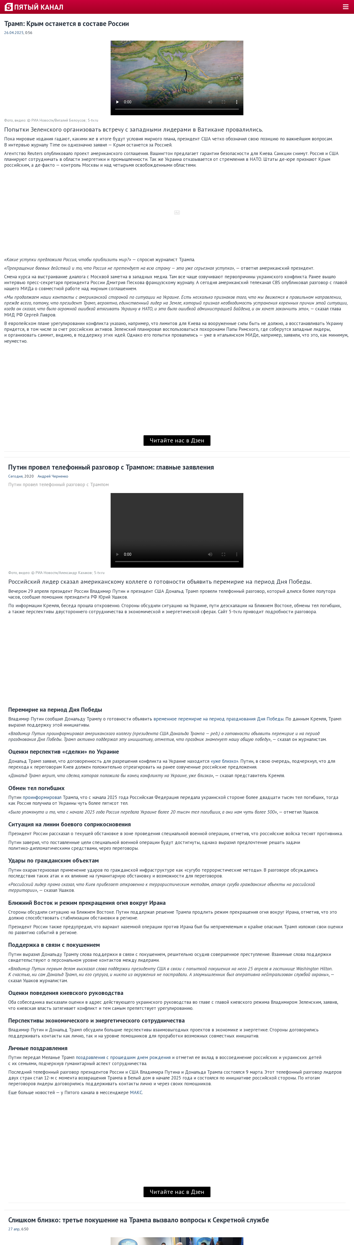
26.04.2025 (14, 32)
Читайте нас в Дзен (177, 440)
